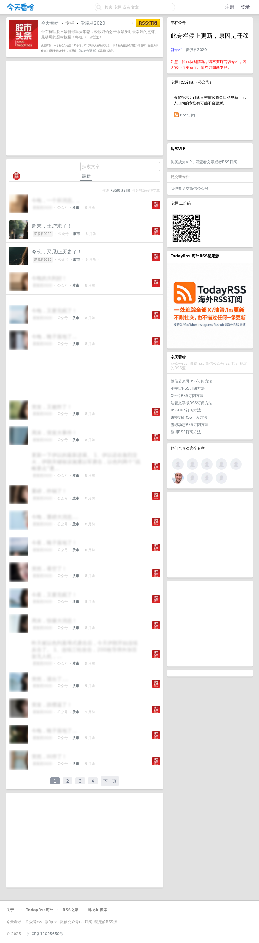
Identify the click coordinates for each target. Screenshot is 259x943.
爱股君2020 (196, 50)
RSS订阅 (187, 115)
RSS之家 (70, 910)
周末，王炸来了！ (52, 226)
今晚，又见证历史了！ (57, 252)
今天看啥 (50, 23)
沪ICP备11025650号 (45, 934)
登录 (245, 7)
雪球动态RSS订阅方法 (189, 424)
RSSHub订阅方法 (186, 410)
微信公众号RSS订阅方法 (191, 381)
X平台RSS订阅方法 (187, 395)
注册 (229, 7)
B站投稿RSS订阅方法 (189, 417)
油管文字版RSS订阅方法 (191, 403)
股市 (75, 208)
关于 (10, 910)
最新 (86, 175)
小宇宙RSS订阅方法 (188, 388)
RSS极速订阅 (120, 191)
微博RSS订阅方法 (186, 432)
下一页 (110, 780)
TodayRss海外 (39, 910)
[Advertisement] (210, 534)
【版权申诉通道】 (87, 50)
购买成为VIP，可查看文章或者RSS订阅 (204, 162)
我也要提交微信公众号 (189, 188)
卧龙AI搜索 (97, 910)
